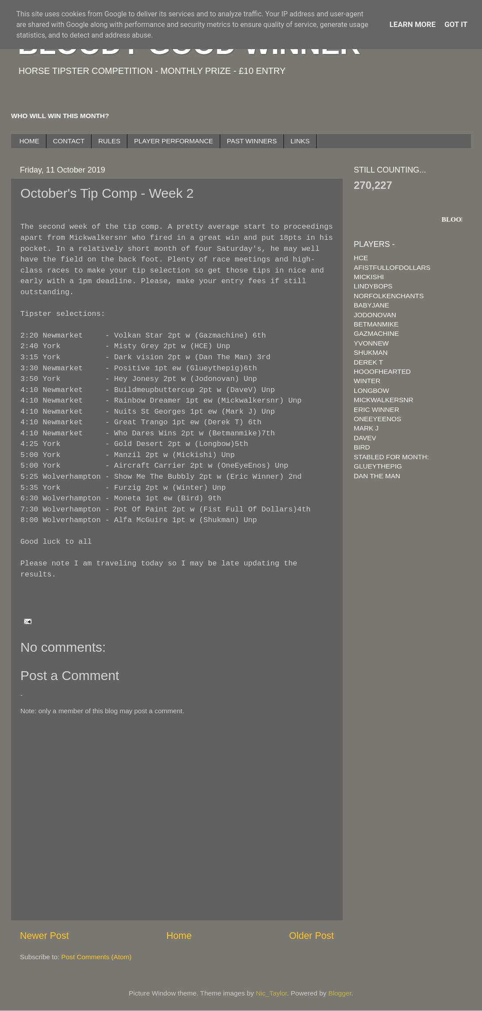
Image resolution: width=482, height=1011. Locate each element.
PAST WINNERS (252, 141)
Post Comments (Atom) (96, 957)
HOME (29, 141)
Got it (455, 24)
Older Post (311, 935)
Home (178, 935)
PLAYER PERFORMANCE (173, 141)
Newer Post (44, 935)
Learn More (413, 24)
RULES (109, 141)
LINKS (300, 141)
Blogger (340, 993)
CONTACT (68, 141)
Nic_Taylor (271, 993)
